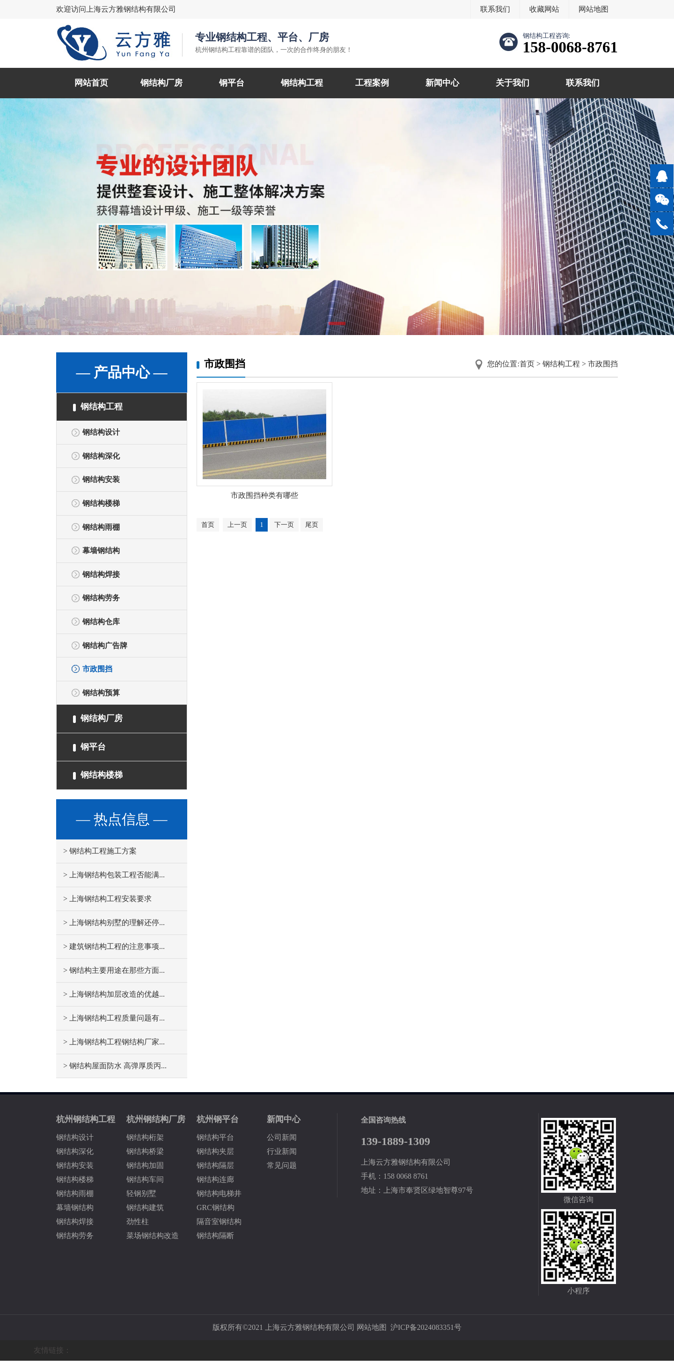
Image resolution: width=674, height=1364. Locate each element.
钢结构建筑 (145, 1211)
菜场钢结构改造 (152, 1239)
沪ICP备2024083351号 (426, 1331)
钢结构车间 (145, 1183)
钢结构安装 (101, 480)
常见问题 (282, 1169)
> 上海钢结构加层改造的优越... (114, 997)
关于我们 (512, 83)
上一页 (237, 525)
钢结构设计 (101, 433)
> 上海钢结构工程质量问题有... (114, 1021)
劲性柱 (137, 1225)
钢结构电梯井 (219, 1197)
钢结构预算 (101, 695)
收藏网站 (544, 9)
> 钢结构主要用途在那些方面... (114, 973)
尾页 (312, 525)
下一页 (284, 525)
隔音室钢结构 (219, 1225)
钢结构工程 (302, 83)
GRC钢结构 (215, 1211)
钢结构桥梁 (145, 1155)
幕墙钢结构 (101, 552)
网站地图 (593, 9)
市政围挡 (97, 671)
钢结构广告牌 (104, 647)
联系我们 (495, 9)
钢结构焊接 (101, 576)
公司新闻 (282, 1141)
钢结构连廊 (215, 1183)
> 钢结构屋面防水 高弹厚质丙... (115, 1069)
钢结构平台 (215, 1141)
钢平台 (231, 83)
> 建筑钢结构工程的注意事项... (114, 950)
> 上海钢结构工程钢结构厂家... (114, 1045)
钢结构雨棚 (101, 528)
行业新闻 (282, 1155)
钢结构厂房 (161, 83)
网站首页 (91, 83)
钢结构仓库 (101, 623)
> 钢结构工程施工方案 (100, 854)
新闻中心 (442, 83)
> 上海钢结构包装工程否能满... (114, 878)
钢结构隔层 (215, 1169)
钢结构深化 (101, 456)
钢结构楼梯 (101, 504)
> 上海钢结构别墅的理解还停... (114, 926)
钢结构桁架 (145, 1141)
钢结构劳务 (101, 600)
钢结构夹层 (215, 1155)
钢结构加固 (145, 1169)
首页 (527, 364)
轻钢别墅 (141, 1197)
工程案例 (372, 83)
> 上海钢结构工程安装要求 (107, 902)
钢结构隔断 (215, 1239)
